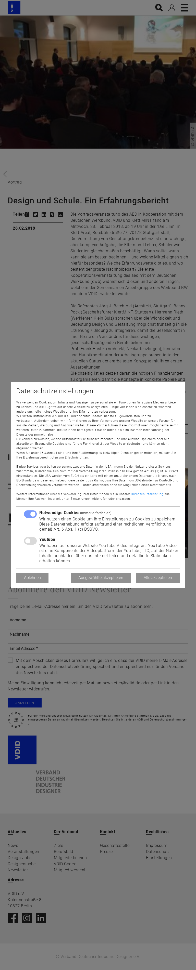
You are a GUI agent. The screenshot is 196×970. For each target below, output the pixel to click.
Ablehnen (32, 577)
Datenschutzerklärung (147, 494)
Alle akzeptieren (158, 577)
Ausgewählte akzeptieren (100, 577)
